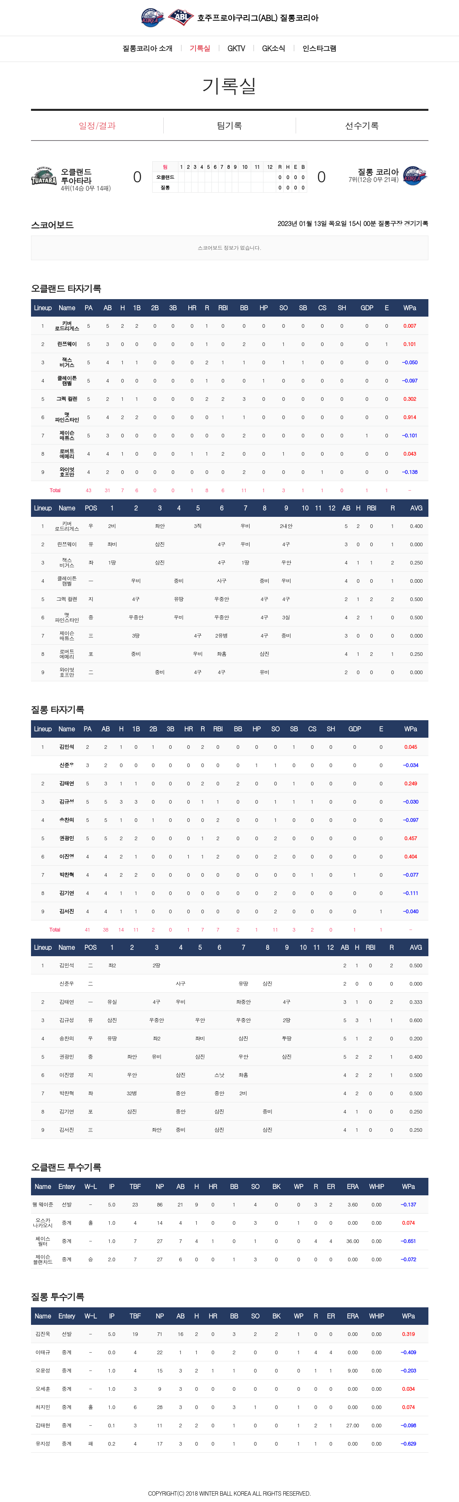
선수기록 (362, 125)
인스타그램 (319, 48)
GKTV (236, 48)
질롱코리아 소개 (147, 48)
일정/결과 (96, 125)
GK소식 (273, 48)
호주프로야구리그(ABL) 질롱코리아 (229, 17)
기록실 (200, 48)
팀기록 (229, 125)
